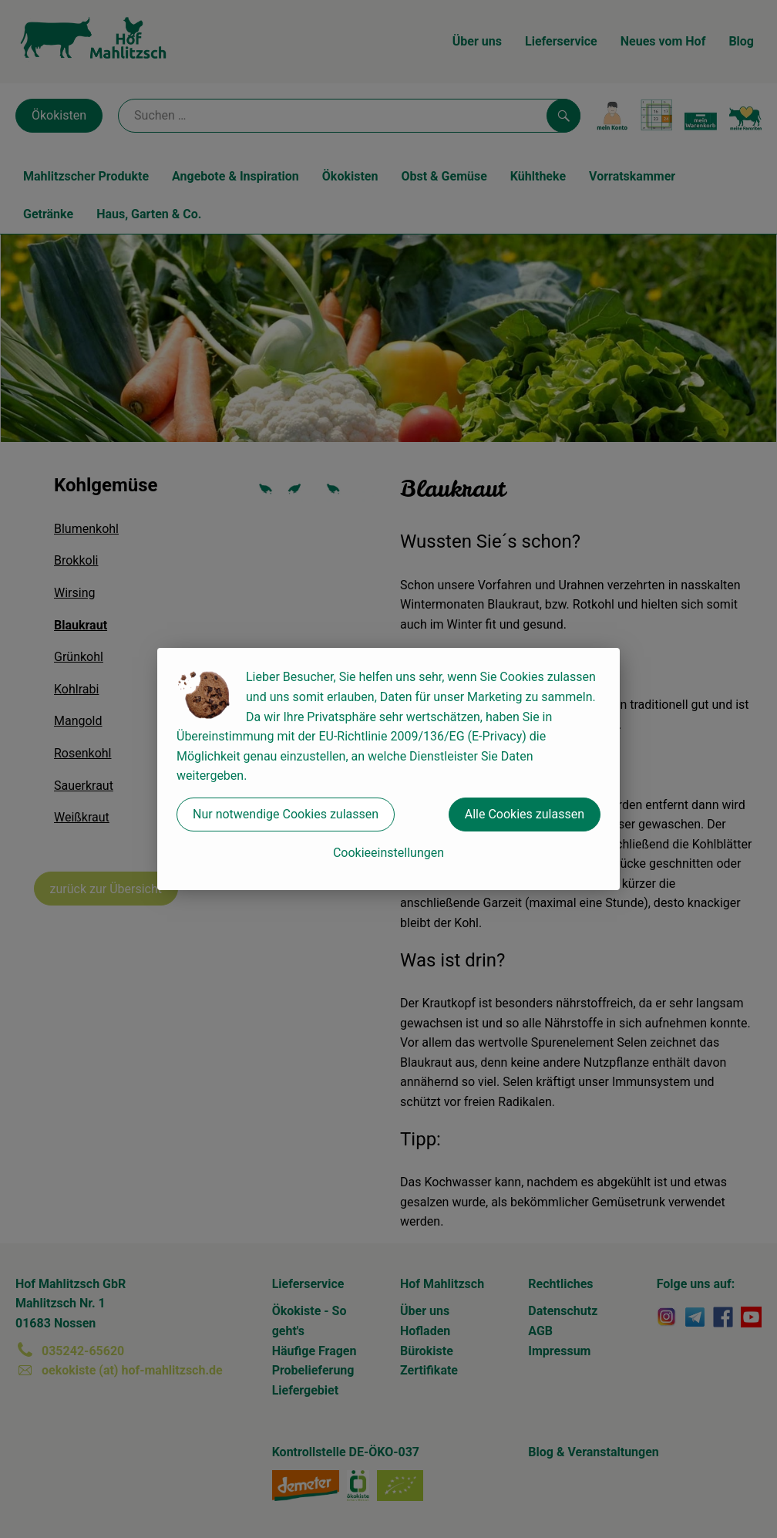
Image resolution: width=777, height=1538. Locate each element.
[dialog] (388, 769)
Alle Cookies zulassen (524, 814)
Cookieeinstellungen (388, 852)
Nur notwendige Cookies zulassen (285, 814)
